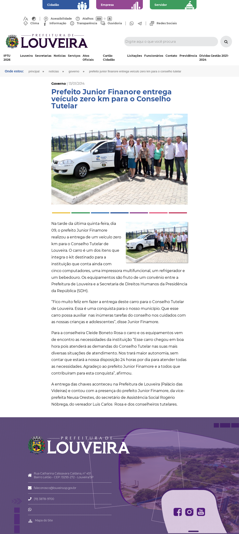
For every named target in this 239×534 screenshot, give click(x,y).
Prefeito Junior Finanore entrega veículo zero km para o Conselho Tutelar (135, 71)
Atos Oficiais (88, 57)
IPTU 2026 (7, 57)
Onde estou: (14, 71)
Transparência (87, 23)
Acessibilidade (61, 18)
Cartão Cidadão (109, 57)
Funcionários (153, 55)
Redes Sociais (167, 23)
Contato (171, 55)
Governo (74, 71)
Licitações (134, 55)
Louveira (26, 55)
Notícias (60, 55)
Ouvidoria (115, 23)
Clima (34, 23)
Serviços (74, 55)
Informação (57, 23)
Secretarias (43, 55)
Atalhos (87, 18)
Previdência (188, 55)
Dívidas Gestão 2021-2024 (214, 57)
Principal (33, 71)
